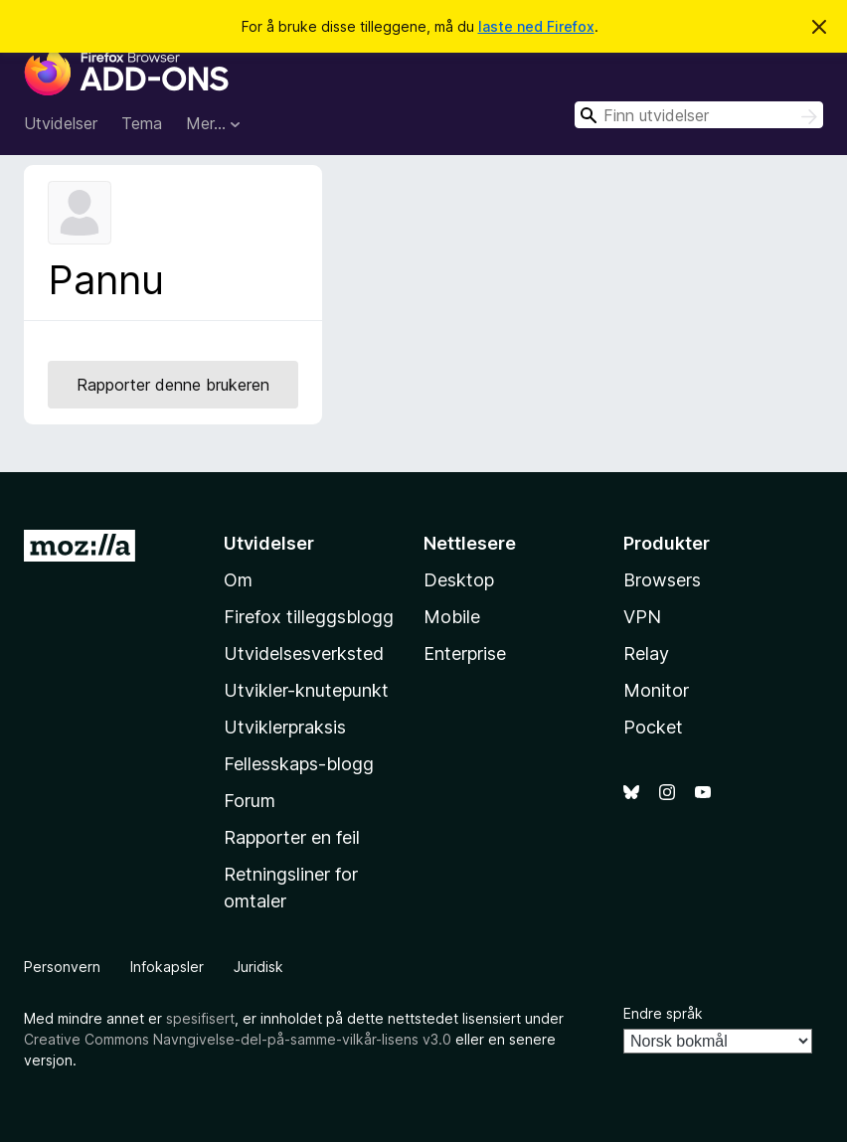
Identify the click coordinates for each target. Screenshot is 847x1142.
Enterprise (465, 653)
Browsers (662, 580)
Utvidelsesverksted (304, 653)
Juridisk (258, 966)
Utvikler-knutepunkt (306, 690)
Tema (141, 123)
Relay (646, 653)
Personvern (62, 966)
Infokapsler (167, 966)
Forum (249, 800)
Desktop (459, 580)
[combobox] (699, 114)
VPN (642, 616)
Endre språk (663, 1013)
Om (238, 580)
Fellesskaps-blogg (299, 763)
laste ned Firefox (536, 26)
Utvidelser (60, 123)
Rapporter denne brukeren (173, 385)
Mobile (452, 616)
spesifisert (200, 1018)
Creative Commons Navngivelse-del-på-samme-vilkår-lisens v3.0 (237, 1039)
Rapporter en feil (292, 837)
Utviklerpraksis (285, 727)
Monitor (656, 690)
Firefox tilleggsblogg (309, 616)
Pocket (653, 727)
